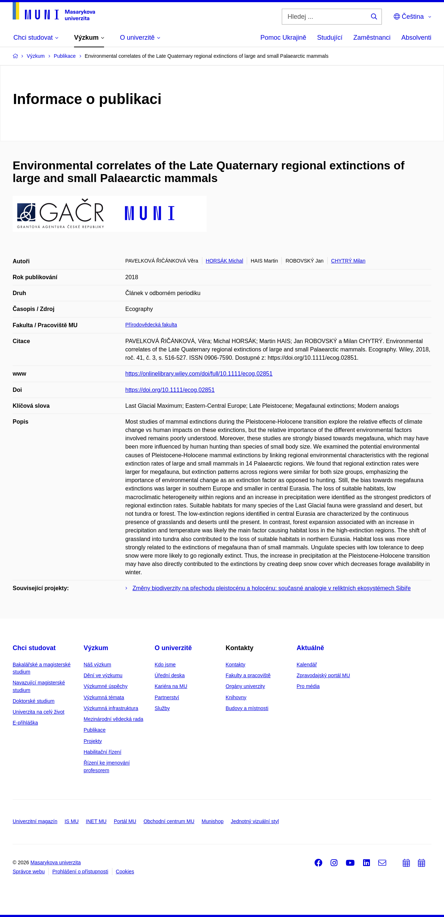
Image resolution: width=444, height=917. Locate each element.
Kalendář (307, 664)
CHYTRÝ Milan (348, 261)
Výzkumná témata (104, 697)
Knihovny (236, 697)
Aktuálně (310, 648)
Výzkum (96, 648)
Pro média (308, 686)
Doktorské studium (34, 701)
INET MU (96, 821)
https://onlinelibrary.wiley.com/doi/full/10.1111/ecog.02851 (199, 374)
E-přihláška (25, 723)
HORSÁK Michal (224, 261)
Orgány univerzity (245, 686)
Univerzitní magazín (35, 821)
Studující (329, 37)
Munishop (213, 821)
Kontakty (235, 664)
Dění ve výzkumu (103, 675)
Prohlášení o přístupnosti (80, 871)
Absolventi (416, 37)
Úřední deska (170, 675)
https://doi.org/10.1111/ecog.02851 (170, 390)
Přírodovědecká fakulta (151, 325)
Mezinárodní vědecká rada (113, 719)
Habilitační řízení (102, 752)
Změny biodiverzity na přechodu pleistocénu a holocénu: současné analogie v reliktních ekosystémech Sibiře (272, 588)
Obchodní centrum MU (168, 821)
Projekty (93, 741)
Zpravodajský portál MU (323, 675)
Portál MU (125, 821)
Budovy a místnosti (247, 708)
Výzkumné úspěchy (106, 686)
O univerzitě (173, 648)
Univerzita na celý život (38, 712)
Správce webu (29, 871)
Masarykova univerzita (55, 862)
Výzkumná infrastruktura (111, 708)
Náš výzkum (97, 664)
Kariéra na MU (171, 686)
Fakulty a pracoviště (248, 675)
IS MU (72, 821)
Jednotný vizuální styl (255, 821)
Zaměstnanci (372, 37)
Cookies (125, 871)
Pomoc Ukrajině (283, 37)
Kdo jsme (165, 664)
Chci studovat (34, 648)
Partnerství (167, 697)
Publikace (95, 730)
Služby (162, 708)
